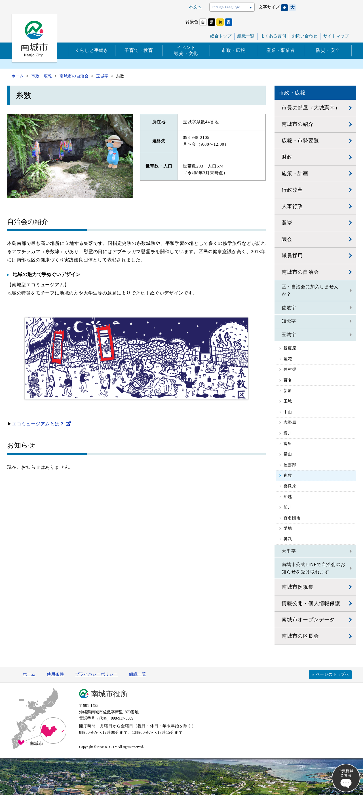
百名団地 (292, 518)
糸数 (288, 475)
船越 (288, 497)
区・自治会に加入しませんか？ (310, 290)
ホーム (29, 674)
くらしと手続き (92, 50)
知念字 (289, 321)
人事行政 (292, 206)
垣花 (288, 359)
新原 (288, 391)
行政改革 (292, 190)
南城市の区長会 (300, 636)
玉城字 (289, 334)
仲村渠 (290, 369)
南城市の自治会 (300, 272)
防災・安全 (328, 50)
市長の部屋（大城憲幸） (311, 108)
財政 (287, 157)
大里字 (289, 551)
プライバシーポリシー (96, 674)
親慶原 (290, 348)
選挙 (287, 223)
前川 (288, 507)
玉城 (288, 401)
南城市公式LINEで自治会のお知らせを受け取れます (313, 568)
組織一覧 (245, 36)
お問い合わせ (304, 36)
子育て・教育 (138, 50)
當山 (288, 454)
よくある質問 (273, 36)
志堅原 (290, 422)
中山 (288, 412)
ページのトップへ (332, 674)
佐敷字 (289, 307)
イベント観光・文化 (186, 50)
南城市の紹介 (298, 124)
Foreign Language (226, 7)
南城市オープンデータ (308, 619)
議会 (287, 239)
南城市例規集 (298, 587)
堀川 (288, 433)
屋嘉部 (290, 465)
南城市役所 (109, 694)
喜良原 (290, 486)
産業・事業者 (280, 50)
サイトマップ (336, 36)
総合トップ (220, 36)
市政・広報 (233, 50)
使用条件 (55, 674)
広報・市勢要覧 (300, 140)
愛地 (288, 528)
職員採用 (292, 255)
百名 (288, 380)
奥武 (288, 539)
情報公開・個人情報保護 (311, 603)
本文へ (195, 7)
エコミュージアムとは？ (38, 423)
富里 (288, 444)
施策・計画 (295, 173)
